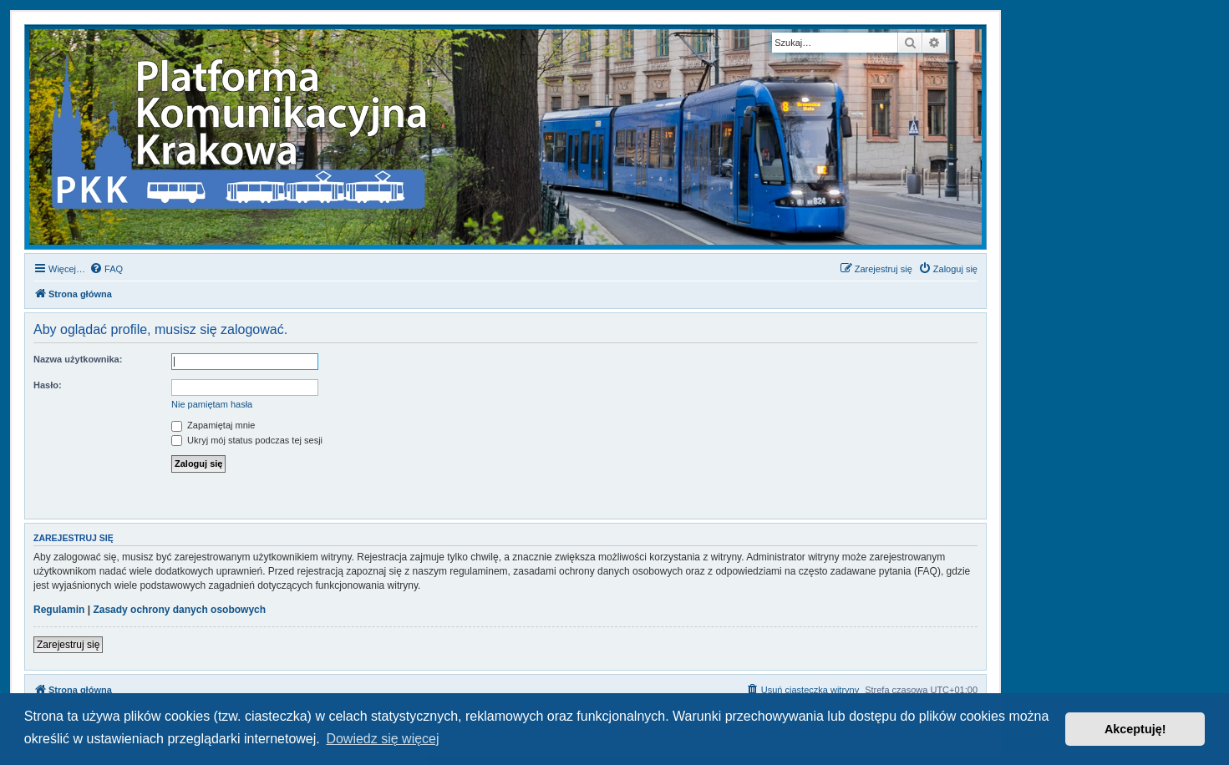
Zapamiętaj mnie (213, 425)
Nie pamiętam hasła (211, 404)
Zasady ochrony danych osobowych (179, 610)
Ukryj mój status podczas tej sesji (246, 440)
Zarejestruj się (68, 645)
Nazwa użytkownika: (77, 359)
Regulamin (58, 610)
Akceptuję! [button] (1135, 729)
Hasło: (47, 385)
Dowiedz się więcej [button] (382, 739)
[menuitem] (106, 269)
